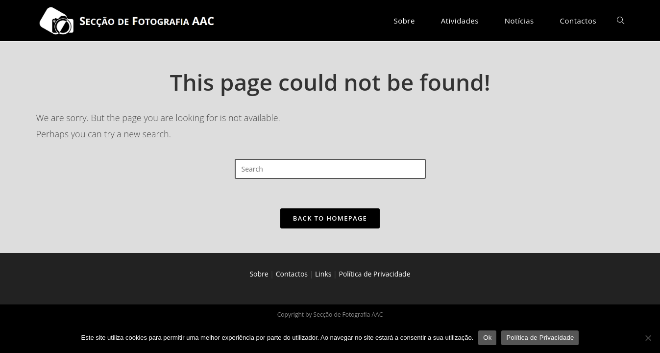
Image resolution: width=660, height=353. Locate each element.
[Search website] (621, 20)
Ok (487, 337)
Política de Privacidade (374, 273)
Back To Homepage (330, 218)
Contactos (292, 273)
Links (323, 273)
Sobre (258, 273)
